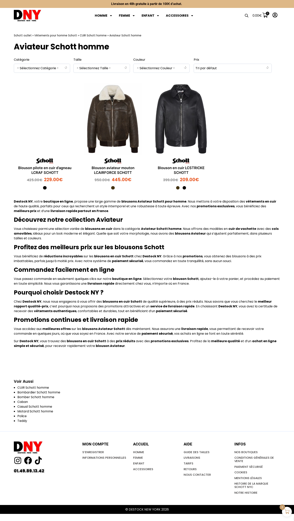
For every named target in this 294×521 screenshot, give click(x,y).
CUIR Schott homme (93, 35)
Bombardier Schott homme (38, 393)
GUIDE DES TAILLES (197, 453)
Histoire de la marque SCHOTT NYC (252, 491)
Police (22, 417)
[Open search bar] (245, 15)
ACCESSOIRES (180, 15)
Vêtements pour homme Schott (55, 35)
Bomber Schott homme (35, 398)
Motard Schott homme (35, 412)
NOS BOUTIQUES (247, 453)
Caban (22, 403)
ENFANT (151, 15)
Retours (191, 472)
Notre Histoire (246, 499)
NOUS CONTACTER (198, 478)
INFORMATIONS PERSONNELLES (94, 462)
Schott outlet (23, 35)
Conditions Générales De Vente (255, 462)
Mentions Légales (249, 482)
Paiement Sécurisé (249, 470)
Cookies (241, 476)
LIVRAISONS (193, 460)
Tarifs (189, 466)
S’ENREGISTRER (93, 453)
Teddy (22, 422)
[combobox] (42, 68)
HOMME (104, 15)
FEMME (127, 15)
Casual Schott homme (34, 407)
